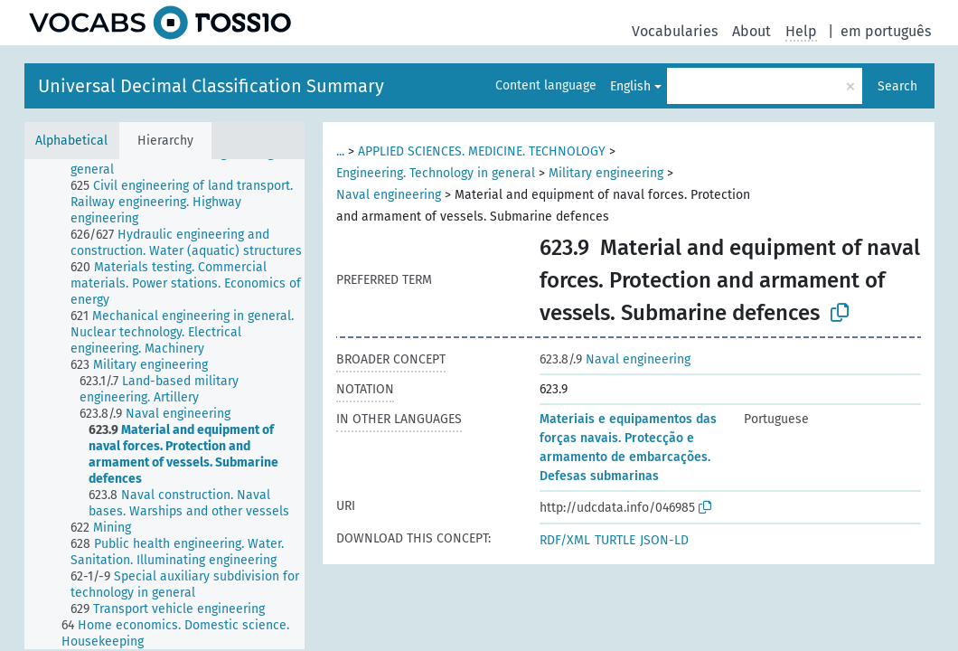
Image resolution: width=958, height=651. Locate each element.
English (630, 86)
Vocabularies (675, 31)
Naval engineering (388, 195)
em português (886, 31)
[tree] (164, 404)
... (340, 151)
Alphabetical (71, 140)
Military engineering (606, 173)
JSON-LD (664, 540)
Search (897, 86)
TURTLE (615, 540)
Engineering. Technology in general (435, 173)
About (751, 31)
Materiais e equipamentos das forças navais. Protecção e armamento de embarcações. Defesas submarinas (628, 447)
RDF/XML (565, 540)
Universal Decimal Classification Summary (211, 86)
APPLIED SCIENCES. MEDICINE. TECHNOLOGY (482, 151)
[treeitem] (195, 162)
